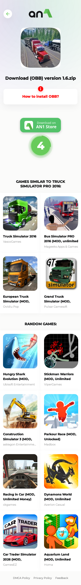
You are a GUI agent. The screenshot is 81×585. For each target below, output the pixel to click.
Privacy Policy (42, 578)
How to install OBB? (40, 96)
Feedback (61, 578)
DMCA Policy (21, 578)
